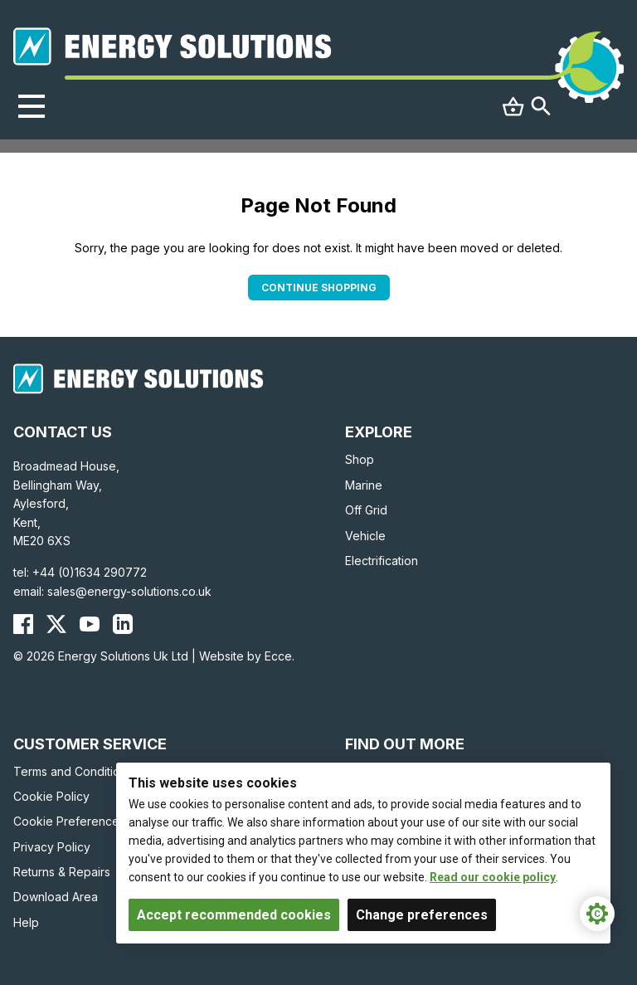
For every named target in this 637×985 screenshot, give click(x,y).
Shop (359, 459)
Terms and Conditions (73, 771)
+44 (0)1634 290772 (89, 572)
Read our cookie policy (493, 877)
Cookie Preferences (69, 821)
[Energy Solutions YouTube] (90, 624)
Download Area (55, 897)
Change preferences (422, 915)
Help (26, 922)
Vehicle (365, 536)
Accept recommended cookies (234, 915)
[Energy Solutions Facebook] (23, 624)
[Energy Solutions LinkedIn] (123, 624)
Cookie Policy (51, 796)
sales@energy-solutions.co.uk (129, 591)
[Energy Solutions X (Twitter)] (56, 624)
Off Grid (366, 510)
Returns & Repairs (61, 872)
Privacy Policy (51, 847)
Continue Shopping (319, 287)
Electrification (381, 560)
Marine (363, 485)
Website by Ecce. (246, 656)
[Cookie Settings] (597, 913)
